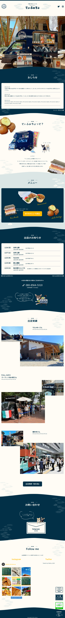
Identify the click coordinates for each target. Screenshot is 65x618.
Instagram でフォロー (16, 597)
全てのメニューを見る (32, 213)
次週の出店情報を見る (57, 276)
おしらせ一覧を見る (57, 110)
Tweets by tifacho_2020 (49, 563)
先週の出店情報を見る (8, 276)
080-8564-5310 (34, 285)
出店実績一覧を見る (32, 484)
